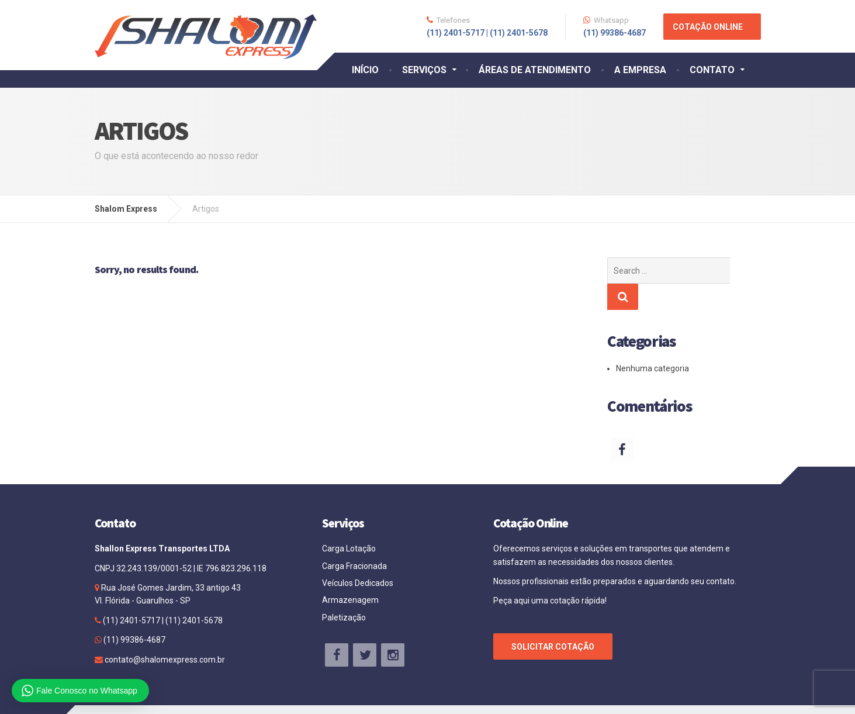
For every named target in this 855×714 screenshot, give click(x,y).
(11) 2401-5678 (193, 594)
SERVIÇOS (424, 69)
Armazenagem (350, 573)
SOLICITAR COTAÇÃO (552, 620)
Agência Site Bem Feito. (715, 696)
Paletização (344, 591)
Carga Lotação (349, 522)
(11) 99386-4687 (133, 613)
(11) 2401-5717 (131, 594)
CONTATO (712, 69)
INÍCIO (365, 69)
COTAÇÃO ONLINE (708, 27)
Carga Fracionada (354, 539)
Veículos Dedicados (357, 556)
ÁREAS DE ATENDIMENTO (535, 69)
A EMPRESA (640, 69)
